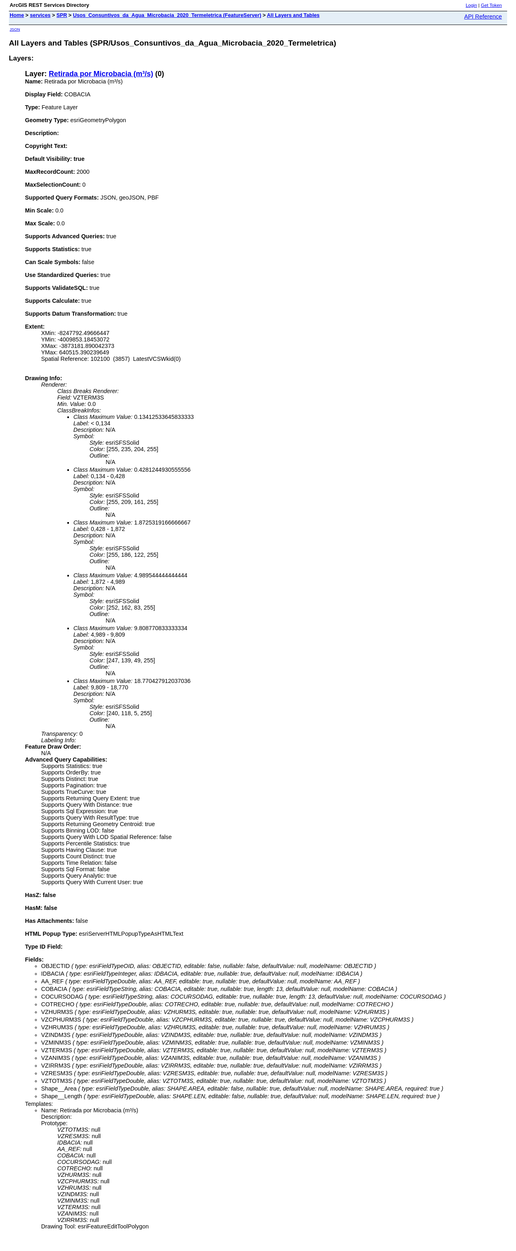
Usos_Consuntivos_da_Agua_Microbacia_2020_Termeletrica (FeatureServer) (167, 15)
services (40, 15)
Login (471, 5)
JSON (15, 29)
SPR (61, 15)
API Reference (483, 16)
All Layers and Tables (293, 15)
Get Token (491, 5)
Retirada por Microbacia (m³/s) (101, 74)
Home (17, 15)
